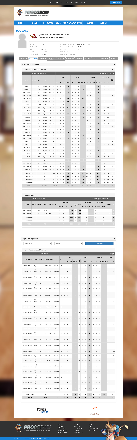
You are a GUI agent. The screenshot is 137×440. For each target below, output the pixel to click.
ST (45, 80)
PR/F (86, 206)
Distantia (46, 438)
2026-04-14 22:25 (27, 371)
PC (56, 205)
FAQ (71, 2)
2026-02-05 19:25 (27, 289)
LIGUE (34, 80)
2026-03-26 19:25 (27, 345)
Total (68, 82)
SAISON (27, 80)
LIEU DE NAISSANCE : (67, 47)
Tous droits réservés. (30, 438)
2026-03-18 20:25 (27, 334)
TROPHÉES (79, 58)
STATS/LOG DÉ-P (61, 59)
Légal (66, 2)
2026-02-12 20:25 (27, 301)
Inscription (78, 432)
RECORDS (87, 58)
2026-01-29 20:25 (27, 283)
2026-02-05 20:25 (27, 295)
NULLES (109, 205)
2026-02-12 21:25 (27, 307)
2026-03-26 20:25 (27, 351)
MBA (79, 205)
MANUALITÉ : (34, 54)
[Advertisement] (86, 14)
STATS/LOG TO (70, 58)
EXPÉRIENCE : (64, 52)
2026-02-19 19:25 (27, 312)
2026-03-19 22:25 (27, 339)
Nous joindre (80, 2)
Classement (62, 23)
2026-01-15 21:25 (27, 266)
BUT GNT (112, 80)
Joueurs (103, 23)
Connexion (93, 430)
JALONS (95, 58)
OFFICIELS (113, 58)
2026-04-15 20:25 (27, 377)
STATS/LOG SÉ (42, 58)
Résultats (48, 23)
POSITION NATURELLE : (67, 54)
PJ (53, 80)
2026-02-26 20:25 (27, 324)
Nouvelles (50, 2)
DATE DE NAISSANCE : (67, 44)
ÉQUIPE (39, 80)
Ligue (20, 23)
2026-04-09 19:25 (27, 366)
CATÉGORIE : (34, 47)
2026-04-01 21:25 (27, 356)
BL (113, 205)
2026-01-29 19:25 (27, 278)
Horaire (34, 23)
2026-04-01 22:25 (27, 360)
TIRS (59, 206)
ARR (63, 206)
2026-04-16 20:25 (27, 382)
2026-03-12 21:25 (27, 329)
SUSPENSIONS (104, 58)
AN (60, 82)
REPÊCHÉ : (63, 49)
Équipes (89, 23)
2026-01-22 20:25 (27, 271)
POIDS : (32, 52)
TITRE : (32, 44)
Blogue (59, 2)
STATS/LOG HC (23, 58)
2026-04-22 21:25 (27, 388)
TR (83, 206)
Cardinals (59, 37)
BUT (67, 206)
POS (50, 80)
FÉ (57, 82)
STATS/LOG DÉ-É (51, 59)
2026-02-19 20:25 (27, 319)
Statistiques (75, 23)
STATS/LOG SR (33, 58)
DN (64, 82)
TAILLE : (32, 49)
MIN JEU (75, 204)
